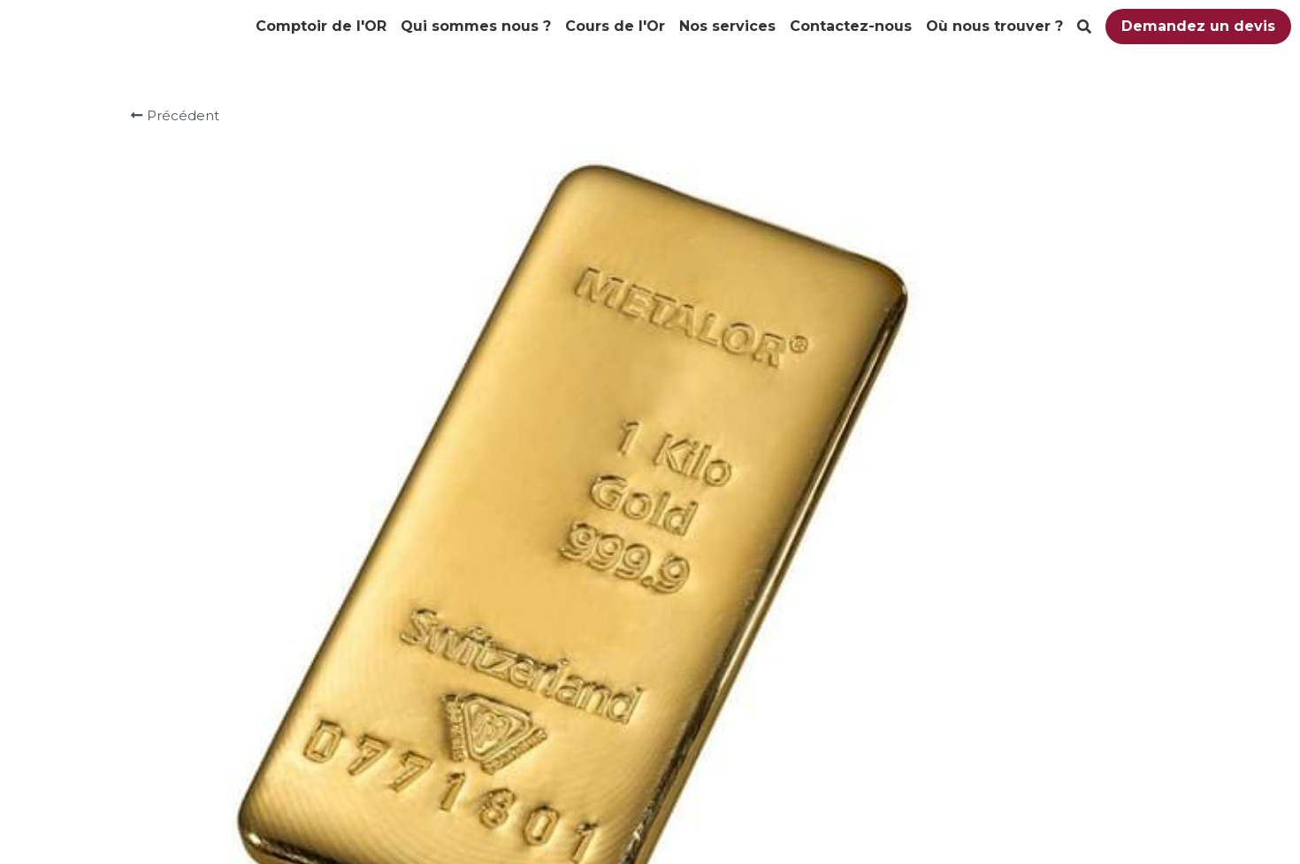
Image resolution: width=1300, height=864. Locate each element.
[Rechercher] (1084, 26)
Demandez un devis (1198, 26)
